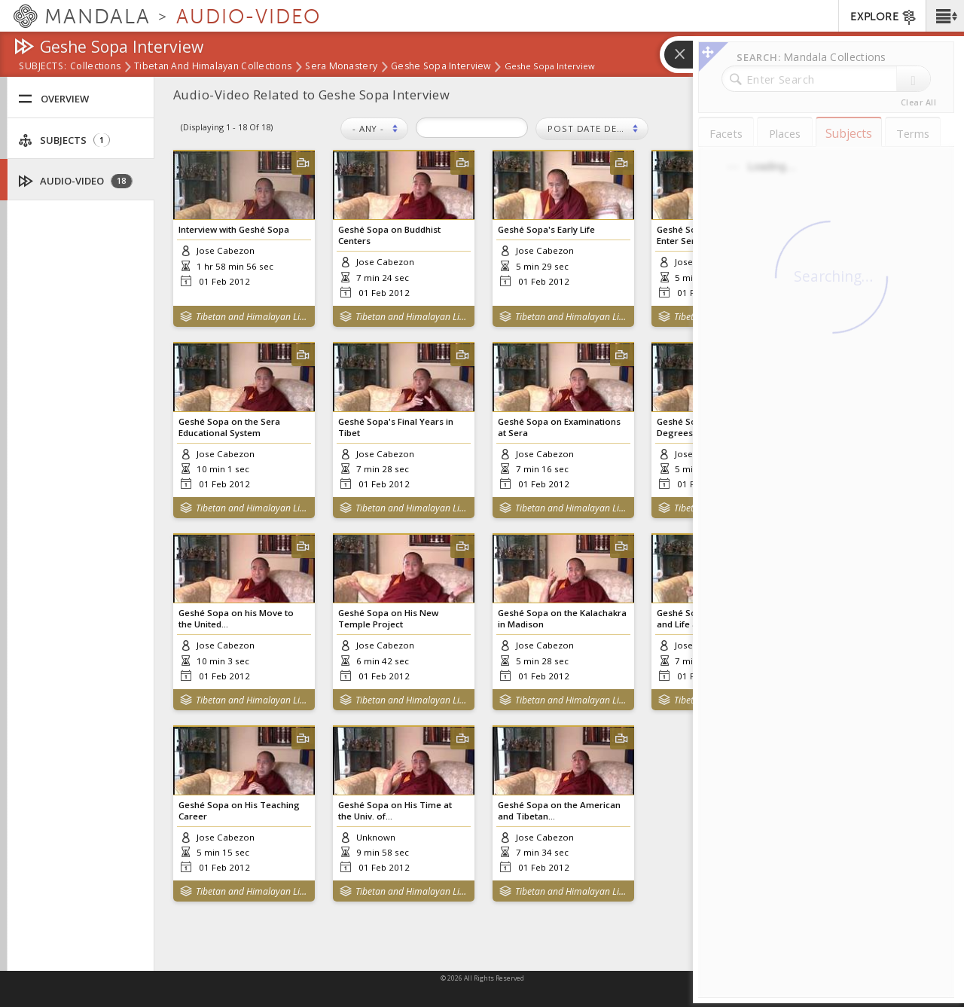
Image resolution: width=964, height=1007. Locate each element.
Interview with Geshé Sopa (233, 229)
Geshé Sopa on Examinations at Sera (559, 427)
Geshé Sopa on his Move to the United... (236, 618)
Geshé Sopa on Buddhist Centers (389, 235)
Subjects (64, 140)
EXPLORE (883, 17)
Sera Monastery (341, 67)
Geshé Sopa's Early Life (546, 229)
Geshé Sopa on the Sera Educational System (229, 427)
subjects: (42, 67)
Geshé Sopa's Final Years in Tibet (395, 427)
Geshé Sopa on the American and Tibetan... (559, 810)
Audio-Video (76, 181)
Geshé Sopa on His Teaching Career (239, 810)
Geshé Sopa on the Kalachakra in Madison (562, 618)
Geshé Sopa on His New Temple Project (388, 618)
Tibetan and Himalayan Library (252, 316)
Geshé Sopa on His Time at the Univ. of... (395, 810)
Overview (53, 99)
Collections (95, 67)
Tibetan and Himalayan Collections (212, 67)
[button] (945, 16)
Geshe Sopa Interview (441, 67)
